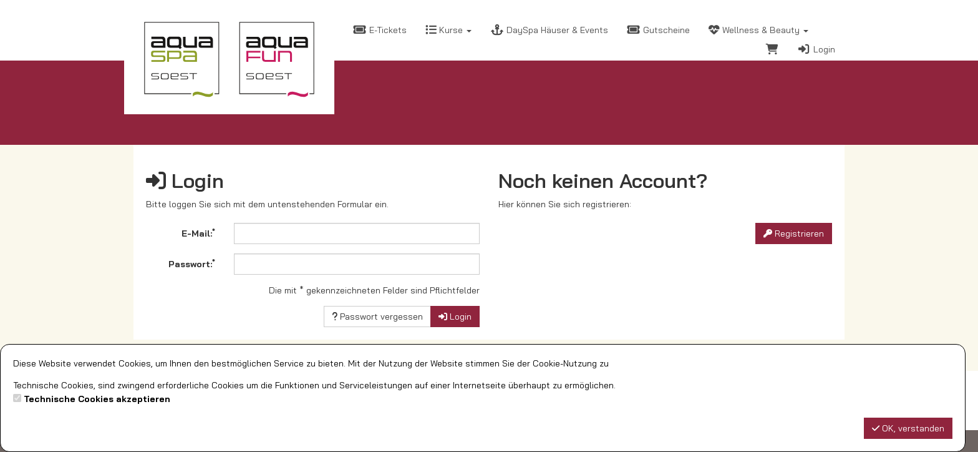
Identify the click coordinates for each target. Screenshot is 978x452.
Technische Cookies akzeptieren (97, 399)
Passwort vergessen (377, 316)
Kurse (448, 30)
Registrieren (793, 233)
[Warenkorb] (772, 51)
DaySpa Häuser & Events (549, 30)
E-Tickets (380, 30)
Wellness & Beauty (758, 30)
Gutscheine (658, 30)
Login (816, 49)
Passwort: (191, 263)
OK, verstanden (908, 428)
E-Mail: (198, 233)
